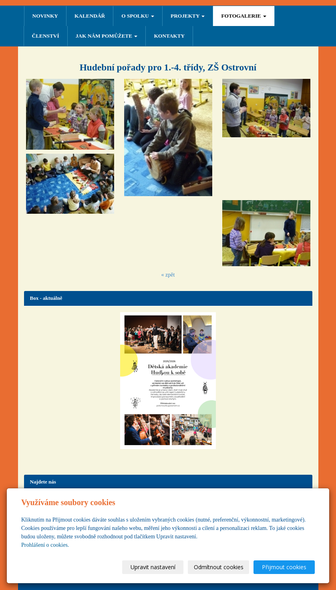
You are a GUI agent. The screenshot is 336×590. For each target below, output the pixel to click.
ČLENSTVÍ (45, 36)
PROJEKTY (188, 16)
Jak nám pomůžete (107, 36)
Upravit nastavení (153, 567)
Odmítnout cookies (218, 567)
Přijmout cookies (284, 567)
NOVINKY (45, 16)
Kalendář (89, 16)
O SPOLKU (137, 16)
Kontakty (169, 36)
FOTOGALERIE (243, 16)
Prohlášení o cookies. (45, 545)
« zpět (168, 275)
